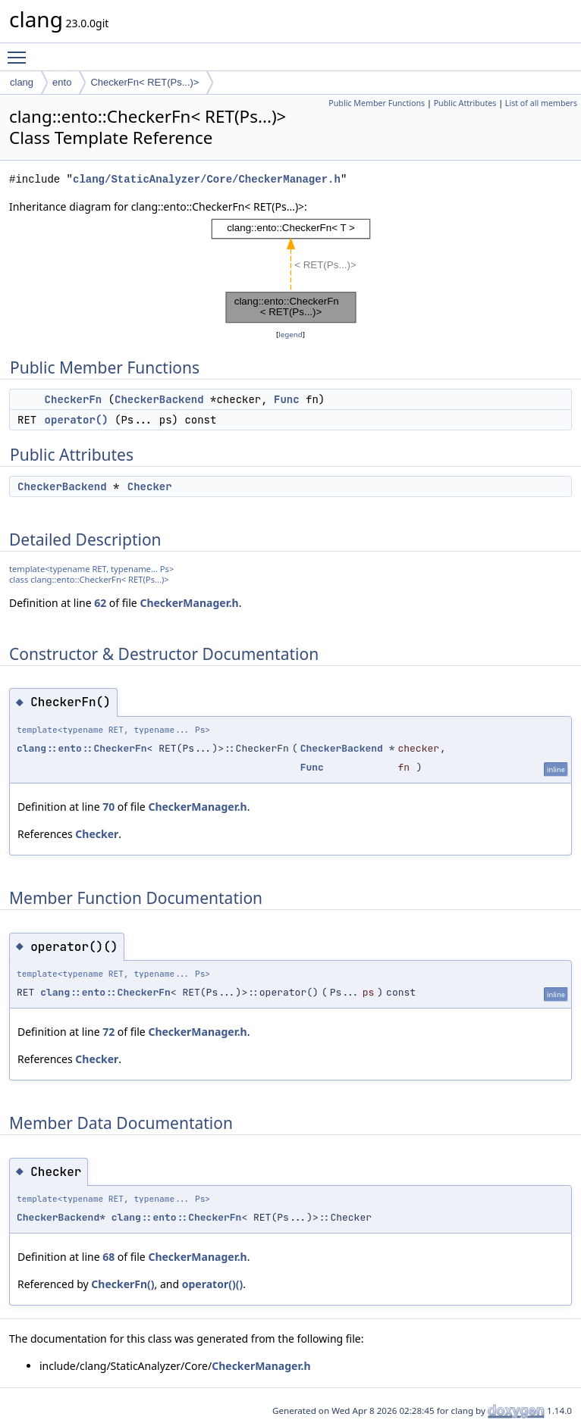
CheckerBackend (159, 399)
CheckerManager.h (189, 603)
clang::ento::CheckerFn (82, 748)
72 (108, 1031)
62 (100, 603)
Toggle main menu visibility (20, 50)
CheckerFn (73, 399)
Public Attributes (465, 103)
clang (21, 82)
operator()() (212, 1284)
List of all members (541, 103)
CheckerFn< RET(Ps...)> (144, 82)
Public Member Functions (376, 103)
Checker (149, 486)
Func (287, 399)
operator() (76, 420)
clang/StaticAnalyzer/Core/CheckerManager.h (207, 179)
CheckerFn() (122, 1284)
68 (108, 1256)
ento (61, 82)
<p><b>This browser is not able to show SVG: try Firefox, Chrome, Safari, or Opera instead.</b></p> (291, 271)
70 (108, 806)
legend (290, 334)
